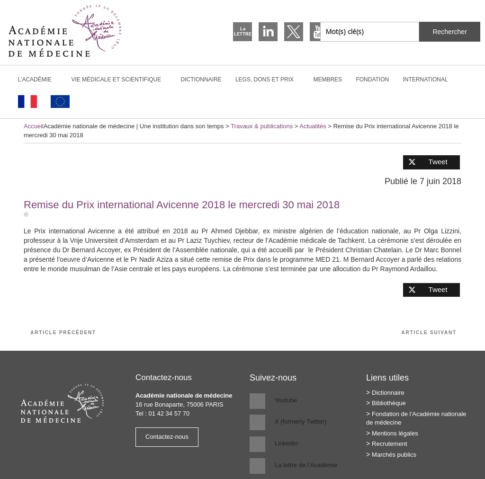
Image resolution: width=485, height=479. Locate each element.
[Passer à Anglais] (60, 101)
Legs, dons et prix (268, 79)
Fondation (372, 79)
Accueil (34, 126)
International (429, 79)
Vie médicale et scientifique (120, 79)
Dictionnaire (201, 79)
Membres (327, 79)
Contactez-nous (167, 436)
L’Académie (39, 79)
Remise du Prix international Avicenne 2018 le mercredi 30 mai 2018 (182, 205)
